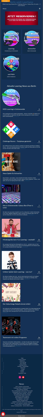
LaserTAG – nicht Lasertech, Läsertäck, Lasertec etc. (22, 403)
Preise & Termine (22, 359)
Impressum (18, 412)
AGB (21, 412)
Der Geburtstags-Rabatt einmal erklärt (22, 394)
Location (22, 370)
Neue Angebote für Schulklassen (22, 397)
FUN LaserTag (23, 362)
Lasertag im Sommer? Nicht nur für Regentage (22, 401)
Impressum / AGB (22, 373)
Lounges (23, 369)
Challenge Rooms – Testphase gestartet (22, 388)
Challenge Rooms (23, 365)
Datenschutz (24, 412)
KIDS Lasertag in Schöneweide (22, 386)
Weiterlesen (16, 116)
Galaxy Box (22, 367)
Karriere (22, 371)
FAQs (22, 358)
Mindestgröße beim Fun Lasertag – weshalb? (22, 392)
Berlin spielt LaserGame (21, 2)
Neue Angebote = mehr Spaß (22, 399)
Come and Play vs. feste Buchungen (22, 404)
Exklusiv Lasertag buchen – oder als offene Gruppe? (22, 405)
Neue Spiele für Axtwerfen (22, 389)
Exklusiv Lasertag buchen (22, 400)
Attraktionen (22, 360)
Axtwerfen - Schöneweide (22, 366)
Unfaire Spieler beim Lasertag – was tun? (22, 393)
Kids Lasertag (23, 363)
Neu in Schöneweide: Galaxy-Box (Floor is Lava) (22, 390)
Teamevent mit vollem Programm (22, 396)
